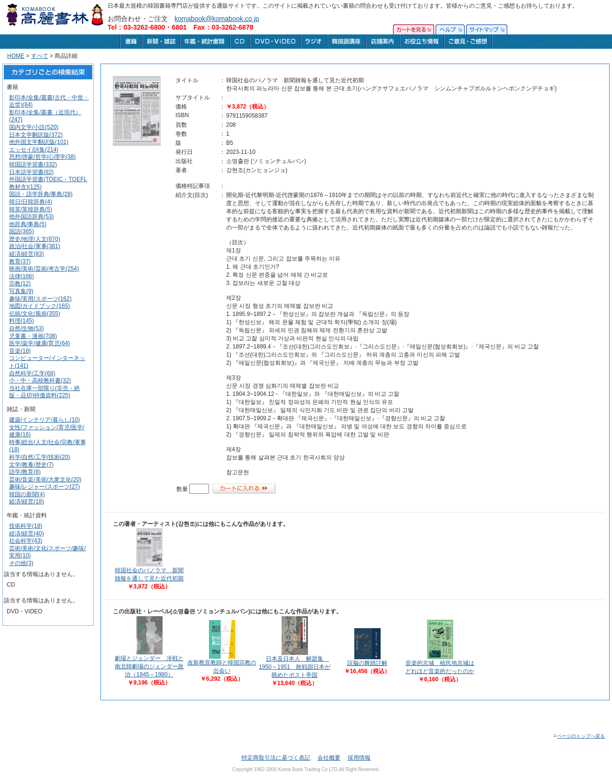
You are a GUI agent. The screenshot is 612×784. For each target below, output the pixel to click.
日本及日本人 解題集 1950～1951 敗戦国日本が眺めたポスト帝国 (294, 666)
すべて (39, 56)
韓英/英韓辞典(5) (30, 209)
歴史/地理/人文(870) (34, 239)
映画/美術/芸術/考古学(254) (44, 268)
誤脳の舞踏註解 (367, 663)
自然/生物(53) (26, 328)
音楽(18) (20, 351)
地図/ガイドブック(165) (39, 306)
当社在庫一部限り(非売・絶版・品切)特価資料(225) (44, 392)
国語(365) (21, 231)
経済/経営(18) (26, 501)
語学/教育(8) (25, 471)
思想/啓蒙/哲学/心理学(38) (42, 156)
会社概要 (328, 757)
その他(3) (21, 563)
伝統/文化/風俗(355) (34, 313)
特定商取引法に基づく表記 (275, 757)
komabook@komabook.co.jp (217, 18)
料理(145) (21, 320)
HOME (15, 56)
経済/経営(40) (26, 533)
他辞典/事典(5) (27, 224)
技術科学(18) (25, 526)
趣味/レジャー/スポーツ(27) (44, 486)
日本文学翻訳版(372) (36, 134)
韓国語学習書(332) (33, 164)
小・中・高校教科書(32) (40, 380)
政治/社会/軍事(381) (34, 246)
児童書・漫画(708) (33, 336)
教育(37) (20, 261)
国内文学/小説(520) (33, 127)
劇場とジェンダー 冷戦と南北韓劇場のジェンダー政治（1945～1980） (149, 666)
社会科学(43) (25, 540)
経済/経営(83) (26, 253)
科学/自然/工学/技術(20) (39, 457)
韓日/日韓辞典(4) (30, 201)
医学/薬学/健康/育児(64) (39, 343)
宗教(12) (20, 283)
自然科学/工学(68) (32, 373)
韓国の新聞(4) (27, 494)
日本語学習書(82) (31, 172)
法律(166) (21, 276)
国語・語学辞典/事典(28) (41, 194)
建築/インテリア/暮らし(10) (44, 419)
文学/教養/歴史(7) (31, 464)
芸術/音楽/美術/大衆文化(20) (45, 479)
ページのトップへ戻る (579, 736)
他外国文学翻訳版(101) (38, 142)
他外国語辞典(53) (31, 216)
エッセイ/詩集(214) (33, 149)
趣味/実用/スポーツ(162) (40, 298)
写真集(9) (21, 291)
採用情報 (359, 757)
